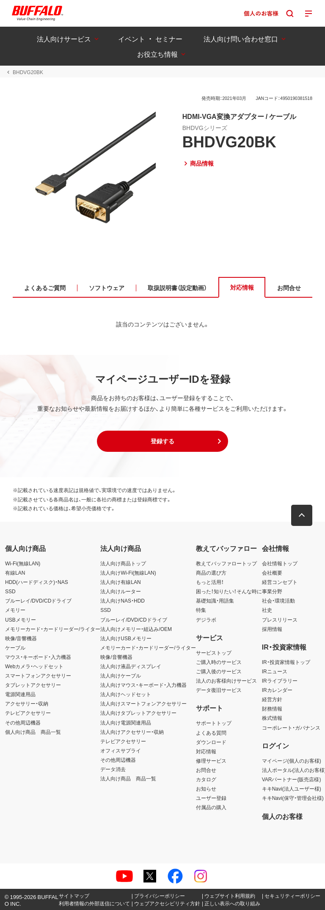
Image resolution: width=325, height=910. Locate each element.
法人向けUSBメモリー (125, 638)
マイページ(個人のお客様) (291, 760)
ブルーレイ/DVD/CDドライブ (38, 600)
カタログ (206, 779)
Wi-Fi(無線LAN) (22, 563)
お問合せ (206, 770)
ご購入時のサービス (219, 662)
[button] (162, 441)
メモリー (15, 610)
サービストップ (213, 652)
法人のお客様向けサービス (226, 680)
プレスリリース (279, 619)
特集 (201, 610)
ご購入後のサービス (219, 671)
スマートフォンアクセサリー (38, 675)
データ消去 (113, 769)
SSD (10, 591)
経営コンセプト (279, 582)
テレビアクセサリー (28, 712)
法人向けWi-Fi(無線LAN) (128, 572)
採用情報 (272, 629)
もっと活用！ (210, 582)
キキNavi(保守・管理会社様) (293, 798)
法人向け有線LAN (120, 582)
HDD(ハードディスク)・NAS (36, 582)
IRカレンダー (277, 690)
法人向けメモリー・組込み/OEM (136, 629)
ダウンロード (211, 742)
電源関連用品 (20, 694)
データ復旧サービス (219, 690)
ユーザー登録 (211, 798)
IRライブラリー (279, 680)
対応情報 (206, 751)
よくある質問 (211, 732)
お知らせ (206, 788)
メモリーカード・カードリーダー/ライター (52, 629)
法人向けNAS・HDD (122, 600)
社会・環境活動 (278, 600)
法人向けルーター (120, 591)
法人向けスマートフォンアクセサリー (143, 703)
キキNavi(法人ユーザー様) (291, 788)
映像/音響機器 (21, 638)
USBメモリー (20, 619)
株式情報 (272, 718)
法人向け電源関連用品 (125, 722)
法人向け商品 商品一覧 (128, 778)
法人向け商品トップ (123, 563)
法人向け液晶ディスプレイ (130, 666)
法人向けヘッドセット (125, 694)
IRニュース (274, 671)
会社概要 (272, 572)
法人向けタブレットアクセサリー (138, 712)
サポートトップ (213, 723)
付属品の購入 (211, 807)
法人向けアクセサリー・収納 (132, 732)
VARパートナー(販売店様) (291, 779)
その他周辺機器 (23, 722)
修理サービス (211, 760)
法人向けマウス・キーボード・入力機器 (143, 685)
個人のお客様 (282, 816)
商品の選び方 (211, 572)
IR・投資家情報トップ (286, 662)
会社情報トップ (279, 563)
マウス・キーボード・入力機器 (38, 657)
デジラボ (206, 619)
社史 (267, 610)
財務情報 (272, 708)
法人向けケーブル (120, 675)
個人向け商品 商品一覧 (33, 732)
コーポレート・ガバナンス (291, 727)
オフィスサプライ (120, 750)
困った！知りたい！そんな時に (229, 591)
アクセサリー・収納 (26, 703)
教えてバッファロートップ (226, 563)
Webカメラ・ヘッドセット (34, 666)
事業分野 (272, 591)
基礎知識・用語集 (215, 600)
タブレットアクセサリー (33, 685)
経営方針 (272, 699)
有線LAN (15, 572)
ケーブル (15, 647)
